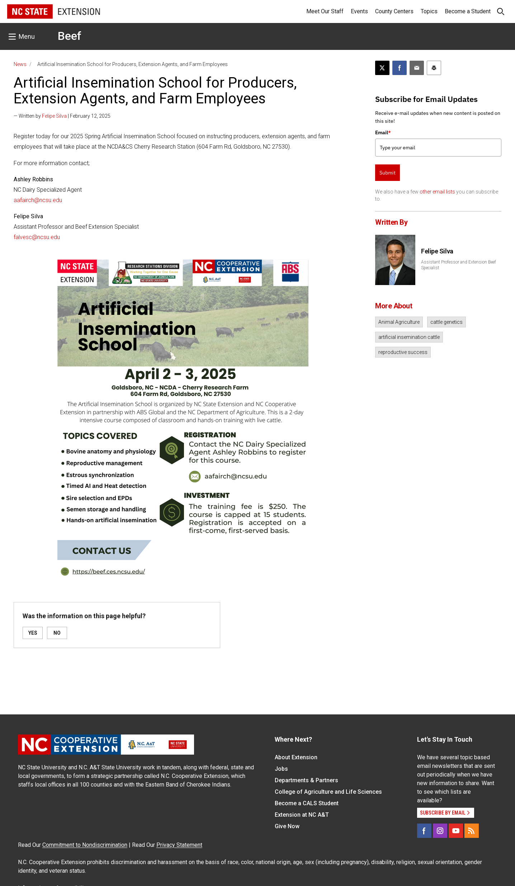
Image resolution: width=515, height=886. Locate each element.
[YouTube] (456, 831)
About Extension (296, 757)
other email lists (437, 192)
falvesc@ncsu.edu (37, 237)
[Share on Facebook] (399, 68)
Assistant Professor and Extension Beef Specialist (458, 265)
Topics (429, 11)
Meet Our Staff (325, 11)
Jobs (281, 768)
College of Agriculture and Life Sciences (328, 791)
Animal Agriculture (399, 322)
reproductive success (402, 352)
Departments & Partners (306, 780)
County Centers (394, 11)
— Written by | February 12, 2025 (62, 116)
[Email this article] (417, 68)
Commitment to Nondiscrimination (84, 844)
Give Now (287, 826)
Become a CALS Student (307, 803)
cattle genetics (446, 322)
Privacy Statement (179, 844)
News (20, 64)
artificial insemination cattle (409, 337)
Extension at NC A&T (302, 814)
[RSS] (471, 831)
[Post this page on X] (382, 68)
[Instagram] (440, 831)
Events (359, 11)
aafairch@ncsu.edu (38, 200)
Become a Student (468, 11)
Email (383, 132)
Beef (69, 36)
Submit (387, 172)
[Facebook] (424, 831)
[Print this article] (434, 68)
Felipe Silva (54, 116)
